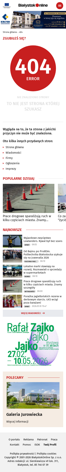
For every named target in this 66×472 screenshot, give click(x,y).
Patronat (42, 439)
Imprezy (11, 168)
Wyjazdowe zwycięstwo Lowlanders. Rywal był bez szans (43, 239)
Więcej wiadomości (31, 313)
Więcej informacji (17, 421)
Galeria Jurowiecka (24, 414)
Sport (27, 245)
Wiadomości (13, 152)
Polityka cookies (46, 453)
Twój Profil (49, 444)
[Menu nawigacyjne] (59, 5)
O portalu (14, 439)
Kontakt (14, 444)
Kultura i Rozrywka (32, 261)
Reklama (28, 439)
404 (21, 32)
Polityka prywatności (22, 453)
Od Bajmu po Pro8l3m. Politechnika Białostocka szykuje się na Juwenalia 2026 (43, 254)
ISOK (37, 444)
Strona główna (10, 32)
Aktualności (30, 291)
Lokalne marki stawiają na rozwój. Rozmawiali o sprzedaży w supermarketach (43, 269)
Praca (54, 439)
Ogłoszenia (13, 163)
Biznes (27, 276)
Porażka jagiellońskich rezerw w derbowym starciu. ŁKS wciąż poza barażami (43, 299)
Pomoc (27, 444)
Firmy (9, 158)
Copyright (10, 457)
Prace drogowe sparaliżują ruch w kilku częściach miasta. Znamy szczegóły (27, 218)
